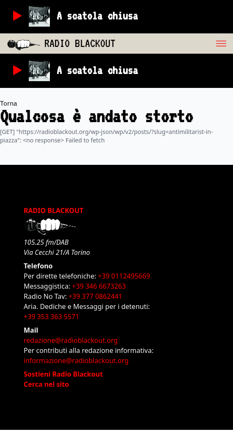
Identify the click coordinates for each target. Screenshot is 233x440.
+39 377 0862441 (95, 296)
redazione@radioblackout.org (71, 340)
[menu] (174, 43)
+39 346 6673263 (99, 286)
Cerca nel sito (46, 384)
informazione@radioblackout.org (76, 360)
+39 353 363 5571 (51, 316)
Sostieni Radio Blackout (63, 374)
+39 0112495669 (124, 276)
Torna (8, 103)
